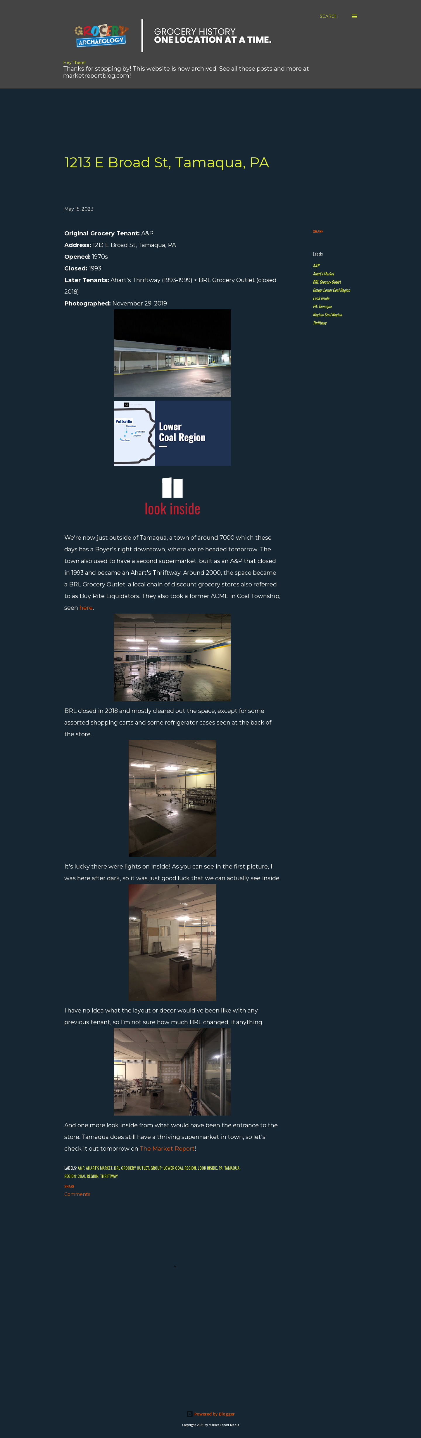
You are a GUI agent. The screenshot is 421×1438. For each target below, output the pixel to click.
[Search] (329, 16)
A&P (316, 265)
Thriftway (319, 322)
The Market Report (167, 1148)
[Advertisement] (165, 101)
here (86, 607)
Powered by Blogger (210, 1414)
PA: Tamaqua (322, 306)
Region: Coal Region (327, 314)
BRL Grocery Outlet (327, 282)
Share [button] (318, 231)
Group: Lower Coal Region (331, 290)
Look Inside (321, 298)
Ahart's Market (323, 273)
